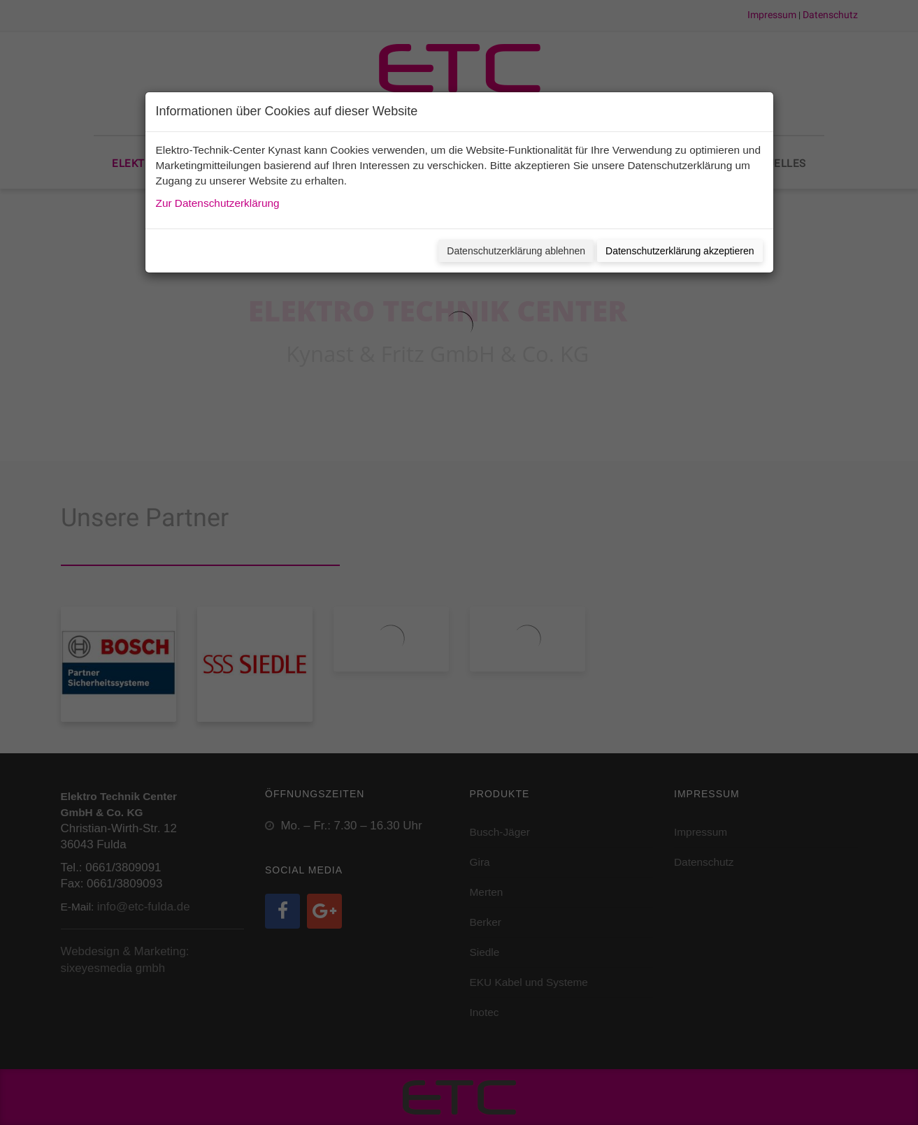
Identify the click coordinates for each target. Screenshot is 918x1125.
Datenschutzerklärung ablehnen (516, 250)
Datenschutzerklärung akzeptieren (679, 250)
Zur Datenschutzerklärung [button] (218, 203)
